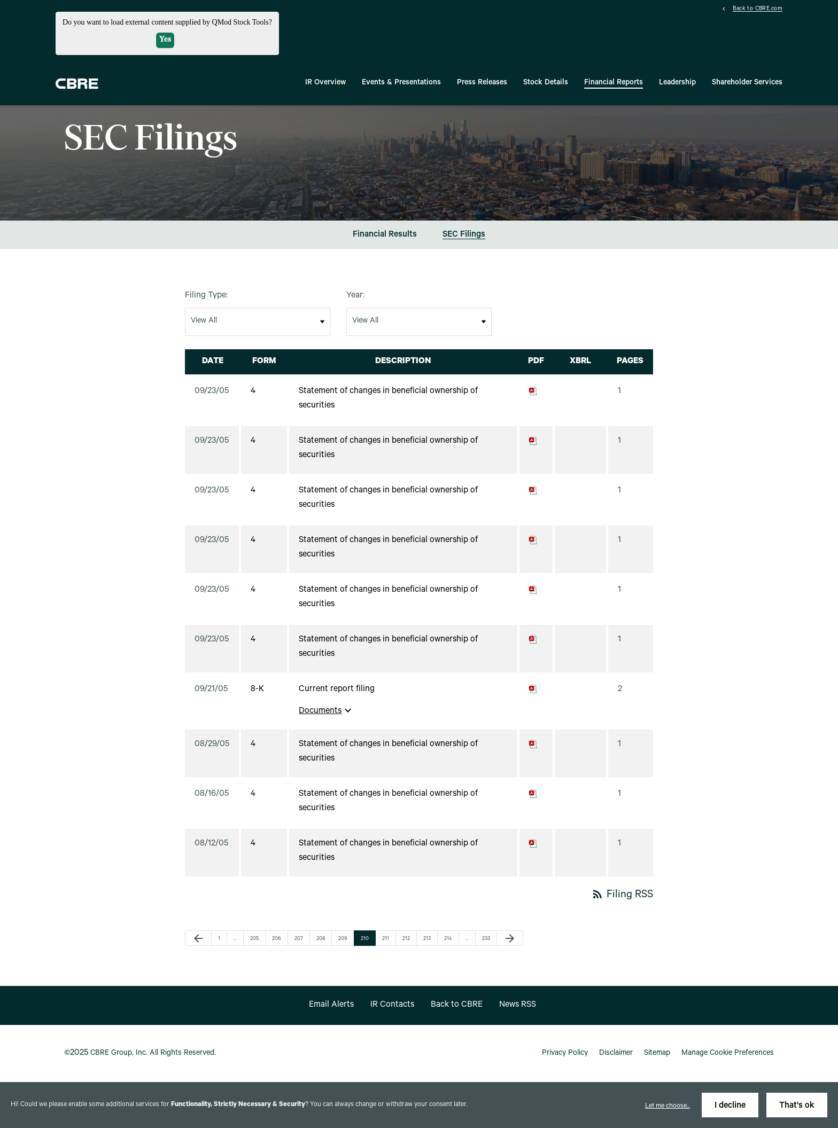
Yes (165, 39)
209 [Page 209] (344, 939)
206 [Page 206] (277, 939)
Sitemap (657, 1053)
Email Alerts (331, 1005)
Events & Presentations (401, 83)
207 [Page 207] (300, 939)
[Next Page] (509, 938)
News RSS (517, 1005)
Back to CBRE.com (757, 9)
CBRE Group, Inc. (119, 1053)
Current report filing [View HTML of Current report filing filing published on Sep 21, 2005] (337, 689)
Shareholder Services (747, 83)
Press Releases (482, 83)
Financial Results (385, 235)
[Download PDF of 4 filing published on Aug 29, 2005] (533, 744)
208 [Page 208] (322, 939)
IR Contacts (392, 1005)
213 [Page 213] (428, 939)
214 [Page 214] (449, 939)
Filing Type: (206, 296)
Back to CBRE (457, 1005)
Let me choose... (667, 1106)
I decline (730, 1106)
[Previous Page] (198, 938)
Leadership (677, 83)
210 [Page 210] (366, 939)
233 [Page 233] (487, 939)
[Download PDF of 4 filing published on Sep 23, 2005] (533, 391)
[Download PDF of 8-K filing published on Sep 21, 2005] (533, 689)
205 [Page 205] (255, 939)
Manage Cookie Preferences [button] (727, 1053)
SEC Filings (464, 235)
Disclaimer (616, 1053)
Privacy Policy (565, 1053)
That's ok (796, 1106)
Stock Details (545, 83)
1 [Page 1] (222, 939)
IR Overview (325, 83)
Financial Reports (613, 83)
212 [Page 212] (408, 939)
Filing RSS (622, 896)
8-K (257, 689)
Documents (326, 710)
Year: (355, 296)
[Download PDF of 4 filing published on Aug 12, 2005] (533, 844)
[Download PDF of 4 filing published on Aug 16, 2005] (533, 794)
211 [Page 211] (387, 939)
